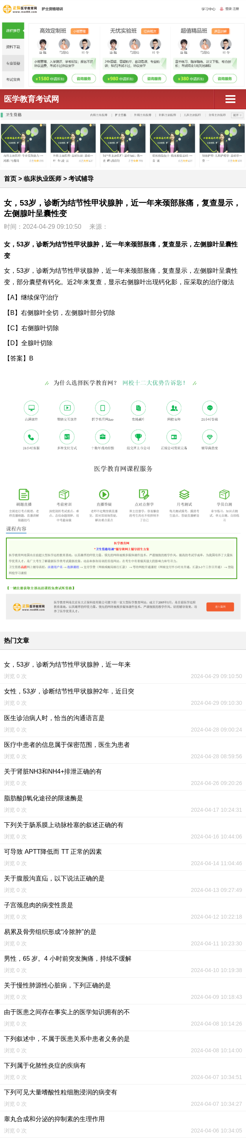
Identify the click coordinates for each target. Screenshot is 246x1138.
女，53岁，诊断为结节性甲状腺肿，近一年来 (67, 664)
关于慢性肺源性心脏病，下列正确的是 (57, 985)
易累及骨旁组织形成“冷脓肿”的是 (50, 931)
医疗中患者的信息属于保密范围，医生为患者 (67, 744)
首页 (10, 178)
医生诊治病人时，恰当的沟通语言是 (54, 718)
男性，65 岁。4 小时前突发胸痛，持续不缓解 (67, 958)
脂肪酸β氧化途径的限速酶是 (43, 798)
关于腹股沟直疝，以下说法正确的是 (54, 878)
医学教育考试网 (31, 99)
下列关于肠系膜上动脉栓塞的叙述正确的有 (64, 825)
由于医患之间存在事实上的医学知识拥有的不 (67, 1012)
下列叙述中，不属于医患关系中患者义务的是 (67, 1038)
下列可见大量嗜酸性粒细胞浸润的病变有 (60, 1092)
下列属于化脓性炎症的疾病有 (45, 1065)
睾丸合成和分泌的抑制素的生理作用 (54, 1119)
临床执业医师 (42, 178)
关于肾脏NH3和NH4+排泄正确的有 (53, 771)
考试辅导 (81, 178)
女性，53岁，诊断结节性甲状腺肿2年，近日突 (69, 691)
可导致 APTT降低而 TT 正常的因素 (53, 851)
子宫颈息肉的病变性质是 (38, 905)
